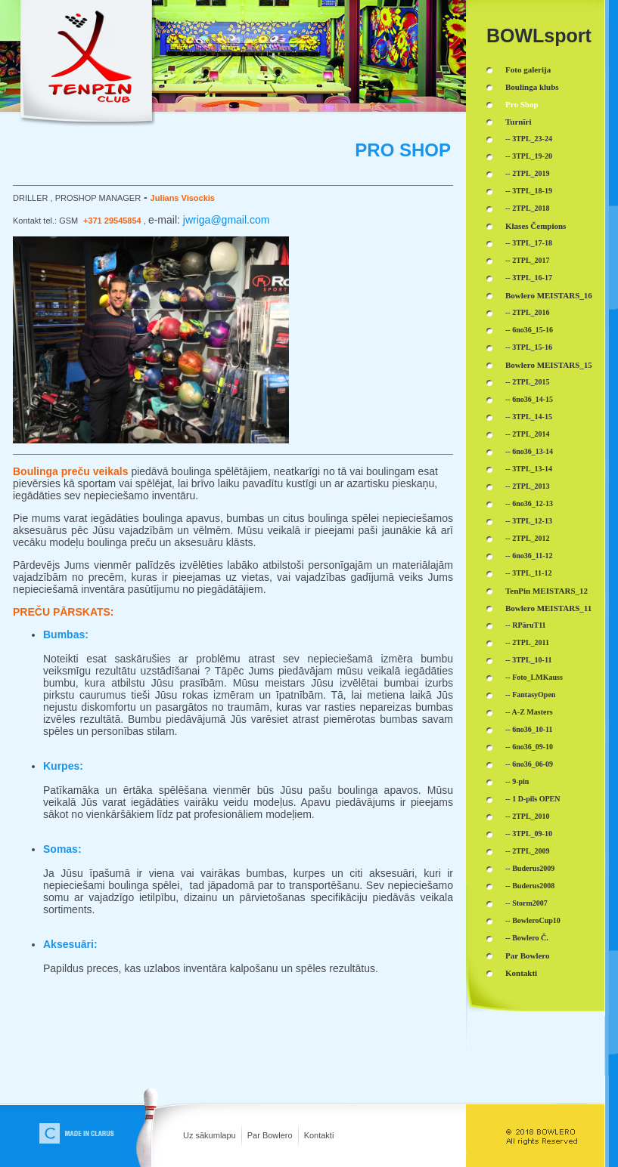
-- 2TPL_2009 (527, 851)
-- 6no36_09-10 (529, 746)
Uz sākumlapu (209, 1135)
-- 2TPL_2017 (527, 260)
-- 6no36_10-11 (529, 729)
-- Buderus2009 (529, 868)
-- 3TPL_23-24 (528, 138)
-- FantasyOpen (530, 694)
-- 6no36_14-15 (529, 399)
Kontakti (319, 1135)
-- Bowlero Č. (526, 938)
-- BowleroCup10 (533, 920)
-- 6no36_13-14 (529, 451)
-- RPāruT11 (525, 625)
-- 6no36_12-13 (529, 503)
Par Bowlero (270, 1135)
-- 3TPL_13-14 (528, 469)
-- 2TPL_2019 (527, 173)
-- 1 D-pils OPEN (533, 799)
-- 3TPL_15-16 (528, 347)
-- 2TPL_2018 (527, 208)
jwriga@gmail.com (226, 220)
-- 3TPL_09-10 (528, 833)
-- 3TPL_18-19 (528, 191)
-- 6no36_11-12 (529, 555)
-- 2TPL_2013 (527, 486)
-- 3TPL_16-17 (528, 277)
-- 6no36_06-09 (529, 764)
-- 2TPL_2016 (527, 312)
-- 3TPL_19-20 (528, 156)
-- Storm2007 (526, 903)
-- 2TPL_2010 (527, 816)
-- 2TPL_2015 (527, 382)
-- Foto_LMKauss (534, 677)
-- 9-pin (517, 781)
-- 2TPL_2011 (527, 642)
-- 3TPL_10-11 (528, 660)
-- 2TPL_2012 (527, 538)
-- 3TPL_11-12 (528, 573)
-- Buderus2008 (529, 885)
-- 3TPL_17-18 (528, 243)
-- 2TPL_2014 (527, 434)
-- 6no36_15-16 (529, 330)
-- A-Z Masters (529, 712)
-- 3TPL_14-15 (528, 416)
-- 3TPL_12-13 (528, 521)
